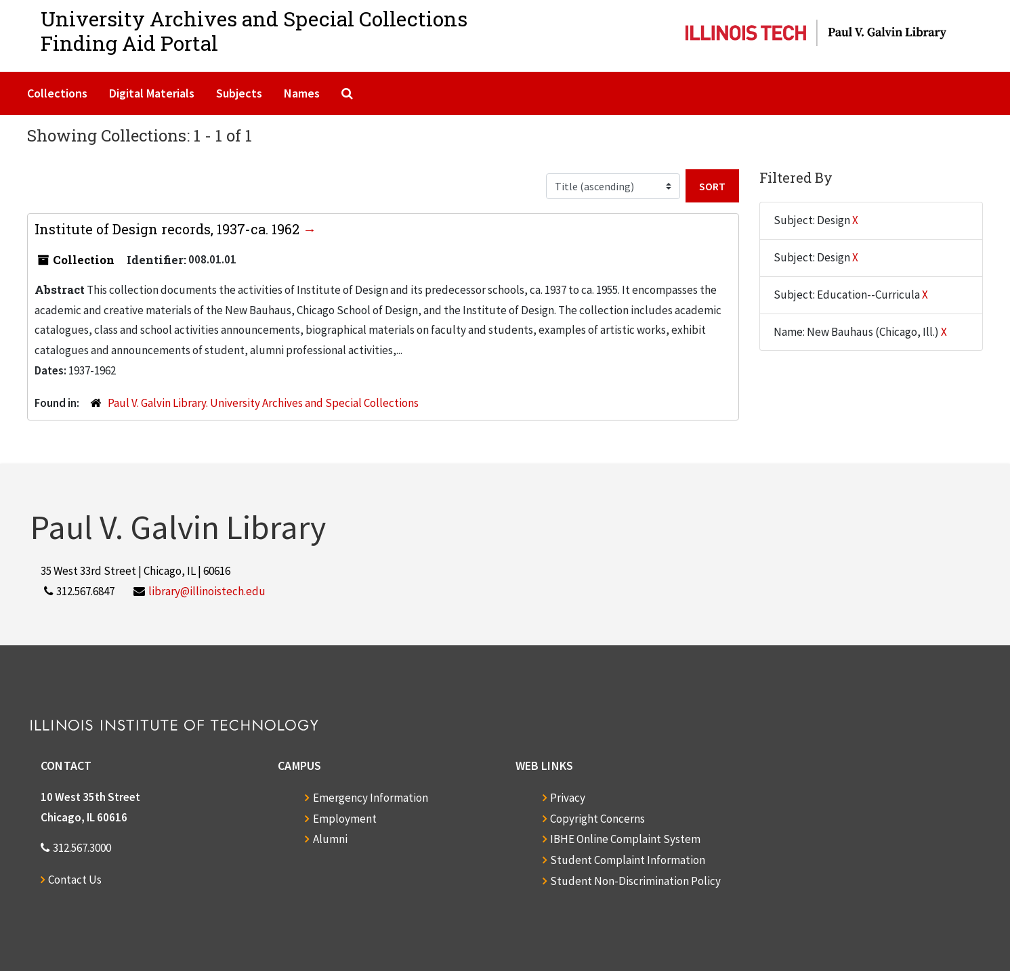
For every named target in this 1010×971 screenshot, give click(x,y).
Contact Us (75, 879)
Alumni (330, 839)
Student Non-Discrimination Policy (635, 880)
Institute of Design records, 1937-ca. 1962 (169, 229)
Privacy (567, 797)
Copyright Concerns (597, 818)
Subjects (239, 93)
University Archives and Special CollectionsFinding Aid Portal (254, 30)
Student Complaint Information (627, 860)
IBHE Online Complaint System (625, 839)
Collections (57, 93)
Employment (345, 818)
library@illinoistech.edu (207, 591)
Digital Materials (151, 93)
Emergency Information (370, 797)
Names (302, 93)
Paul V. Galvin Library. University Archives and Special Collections (263, 402)
